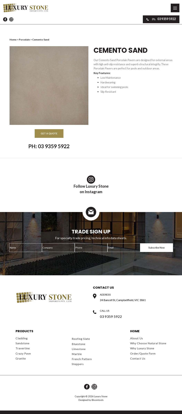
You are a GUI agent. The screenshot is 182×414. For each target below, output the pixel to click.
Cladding (22, 338)
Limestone (79, 349)
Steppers (78, 364)
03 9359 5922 (161, 19)
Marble (77, 354)
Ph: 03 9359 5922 (49, 146)
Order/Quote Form (143, 353)
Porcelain (24, 39)
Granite (21, 358)
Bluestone (78, 344)
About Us (136, 338)
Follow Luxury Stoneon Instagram (91, 184)
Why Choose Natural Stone (148, 343)
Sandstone (22, 343)
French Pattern (82, 359)
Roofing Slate (81, 338)
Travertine (23, 348)
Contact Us (137, 358)
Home (13, 39)
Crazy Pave (23, 353)
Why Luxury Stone (142, 348)
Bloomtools (97, 400)
